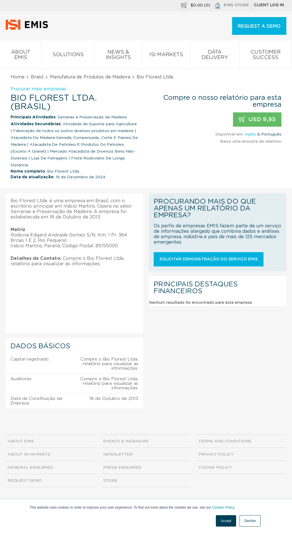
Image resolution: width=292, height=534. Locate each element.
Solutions (68, 55)
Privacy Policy (216, 454)
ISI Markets (166, 55)
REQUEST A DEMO (259, 26)
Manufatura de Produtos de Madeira (90, 77)
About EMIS (20, 56)
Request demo (25, 481)
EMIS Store (232, 6)
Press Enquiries (122, 468)
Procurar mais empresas (38, 89)
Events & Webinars (126, 441)
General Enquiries (30, 468)
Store (110, 481)
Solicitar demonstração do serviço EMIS (208, 259)
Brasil (37, 77)
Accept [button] (226, 521)
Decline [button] (250, 521)
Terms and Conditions (224, 441)
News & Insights (118, 56)
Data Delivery (214, 56)
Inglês (250, 134)
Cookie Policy (215, 468)
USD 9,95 (257, 120)
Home (18, 77)
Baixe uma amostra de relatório (250, 141)
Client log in (269, 5)
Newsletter (118, 454)
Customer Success (265, 56)
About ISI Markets (29, 454)
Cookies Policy (223, 507)
